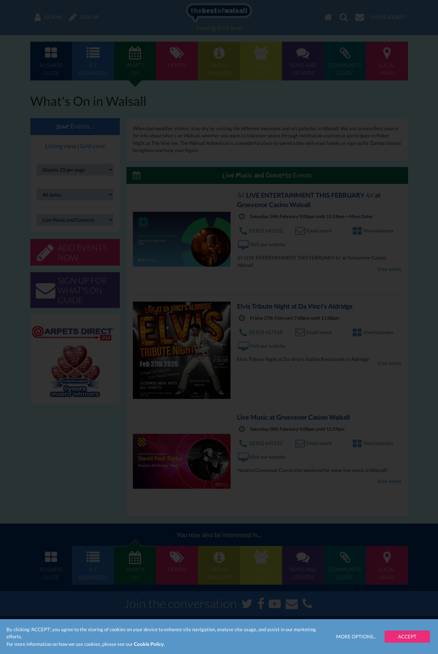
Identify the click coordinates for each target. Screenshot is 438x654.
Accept (407, 636)
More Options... (356, 636)
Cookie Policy (149, 644)
